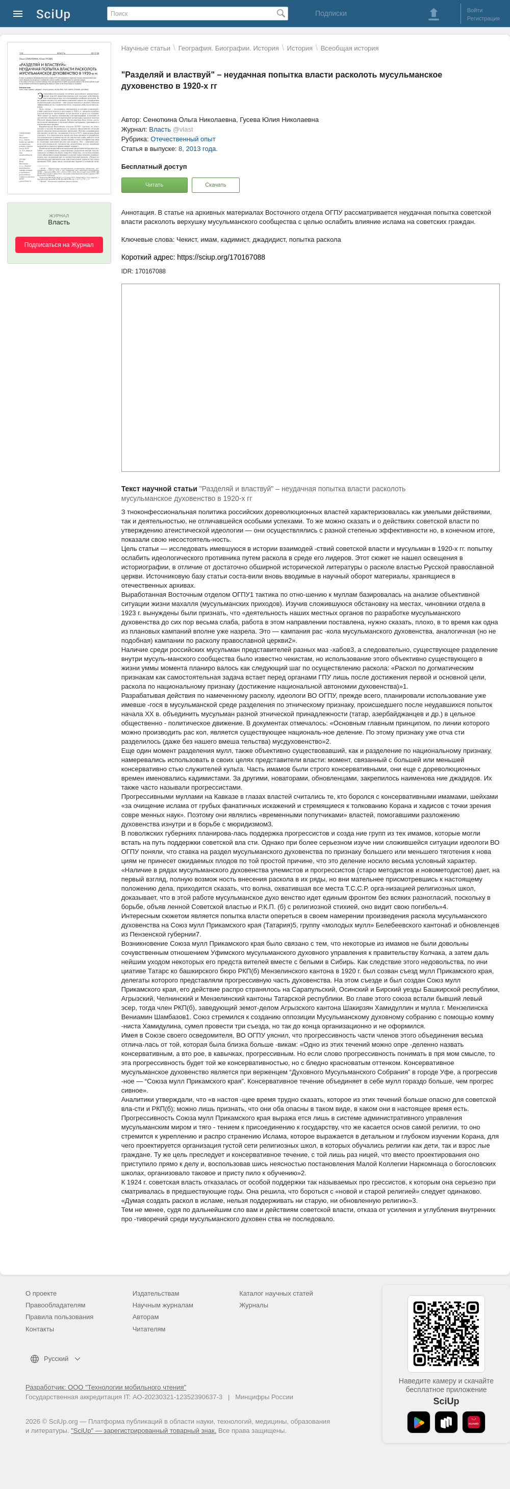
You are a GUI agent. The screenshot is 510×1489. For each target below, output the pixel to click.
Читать (154, 185)
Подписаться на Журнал (59, 244)
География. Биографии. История (228, 48)
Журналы (253, 1305)
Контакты (40, 1329)
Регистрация (483, 18)
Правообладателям (55, 1305)
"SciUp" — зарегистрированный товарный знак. (143, 1430)
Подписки (331, 13)
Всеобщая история (350, 48)
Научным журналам (163, 1305)
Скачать (215, 185)
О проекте (41, 1293)
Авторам (146, 1317)
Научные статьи (145, 48)
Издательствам (156, 1293)
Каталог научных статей (276, 1293)
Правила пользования (59, 1317)
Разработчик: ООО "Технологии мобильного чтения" (106, 1387)
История (300, 48)
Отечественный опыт (182, 139)
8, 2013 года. (198, 149)
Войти (475, 10)
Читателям (149, 1329)
